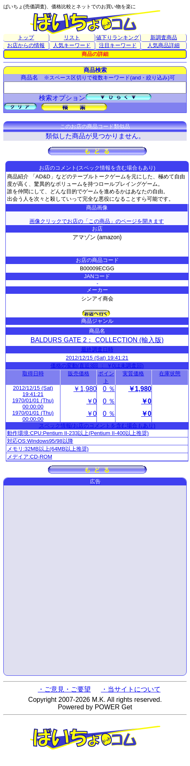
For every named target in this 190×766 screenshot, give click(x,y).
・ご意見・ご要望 (64, 689)
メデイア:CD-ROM (29, 457)
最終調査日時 (97, 349)
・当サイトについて (131, 689)
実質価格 (133, 373)
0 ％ (109, 388)
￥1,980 (84, 388)
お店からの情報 (26, 45)
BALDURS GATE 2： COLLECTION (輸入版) (97, 339)
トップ (26, 37)
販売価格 (78, 373)
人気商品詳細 (163, 45)
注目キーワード (118, 45)
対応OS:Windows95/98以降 (40, 441)
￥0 (92, 401)
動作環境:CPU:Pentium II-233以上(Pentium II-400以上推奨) (78, 433)
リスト (72, 37)
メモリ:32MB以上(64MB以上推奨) (48, 449)
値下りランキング (117, 37)
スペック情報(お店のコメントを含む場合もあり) (97, 426)
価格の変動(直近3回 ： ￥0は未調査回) (97, 366)
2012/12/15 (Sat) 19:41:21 (97, 358)
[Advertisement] (95, 580)
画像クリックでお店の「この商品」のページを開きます (96, 221)
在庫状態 (169, 373)
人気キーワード (72, 45)
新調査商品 (163, 37)
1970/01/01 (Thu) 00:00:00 (33, 403)
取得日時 (33, 373)
